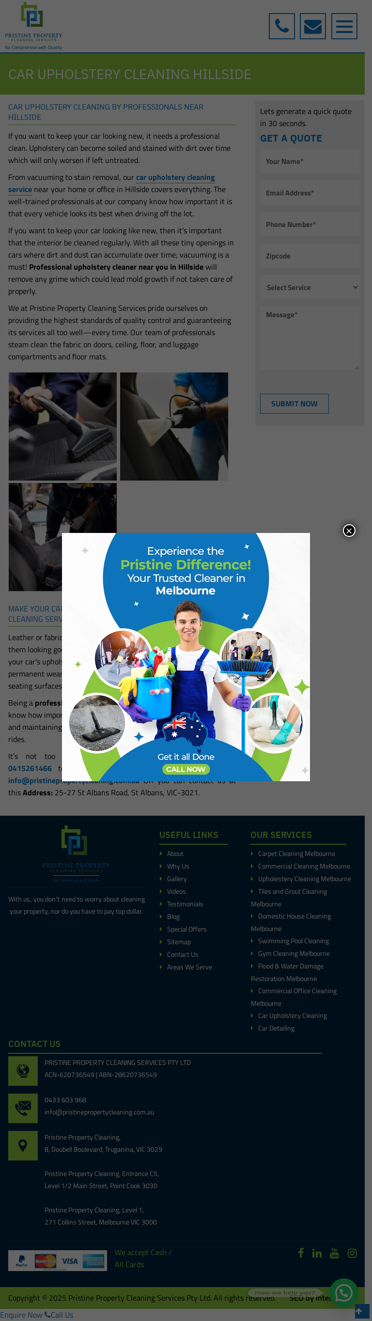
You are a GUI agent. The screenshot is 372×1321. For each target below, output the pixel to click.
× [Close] (349, 530)
